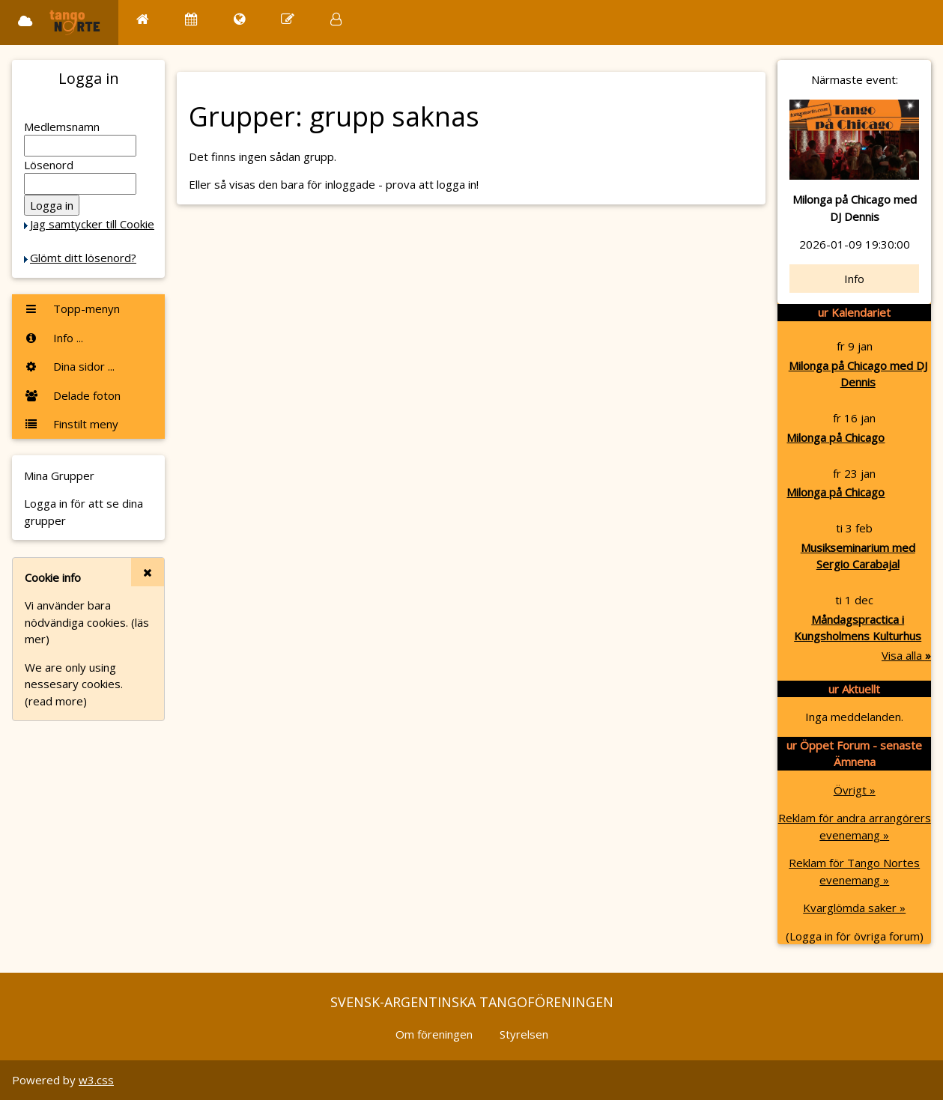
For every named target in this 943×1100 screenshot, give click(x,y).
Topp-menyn (72, 308)
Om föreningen (434, 1034)
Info (854, 278)
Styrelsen (524, 1034)
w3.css (96, 1079)
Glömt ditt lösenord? (83, 257)
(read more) (56, 700)
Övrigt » (855, 790)
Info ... (53, 337)
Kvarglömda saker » (854, 907)
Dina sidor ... (69, 366)
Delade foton (72, 395)
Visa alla (906, 655)
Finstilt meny (71, 423)
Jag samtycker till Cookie (92, 223)
